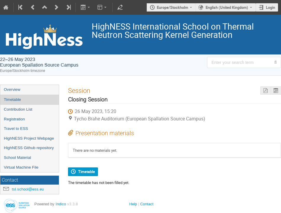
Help (133, 203)
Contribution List (18, 109)
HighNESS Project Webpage (29, 138)
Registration (14, 119)
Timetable (12, 99)
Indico (61, 203)
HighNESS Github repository (29, 148)
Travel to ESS (16, 128)
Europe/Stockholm (172, 7)
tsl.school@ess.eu (28, 189)
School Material (17, 157)
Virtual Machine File (21, 167)
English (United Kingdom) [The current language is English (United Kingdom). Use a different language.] (227, 7)
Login (270, 7)
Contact (147, 203)
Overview (12, 89)
